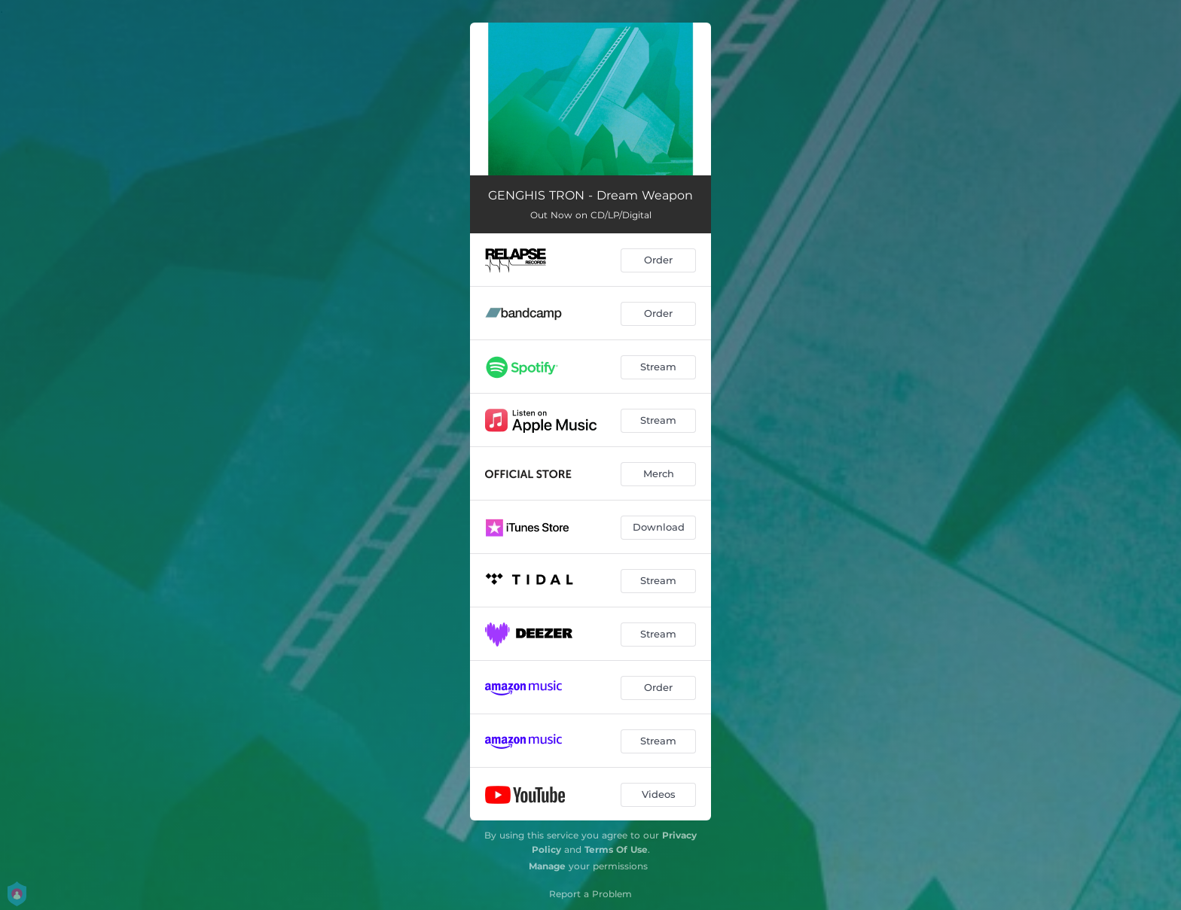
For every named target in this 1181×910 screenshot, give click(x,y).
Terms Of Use (616, 849)
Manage (547, 866)
